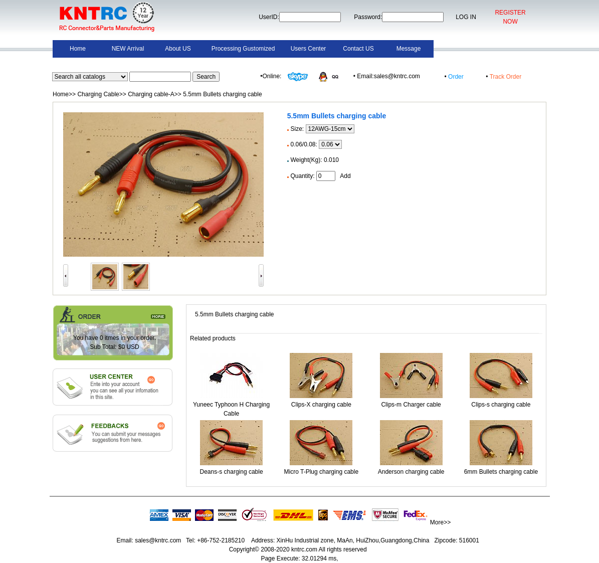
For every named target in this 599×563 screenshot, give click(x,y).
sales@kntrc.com (158, 540)
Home (78, 48)
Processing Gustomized (243, 48)
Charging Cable (98, 94)
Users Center (308, 48)
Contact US (358, 48)
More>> (440, 522)
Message (408, 48)
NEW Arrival (128, 48)
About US (177, 48)
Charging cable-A (151, 94)
